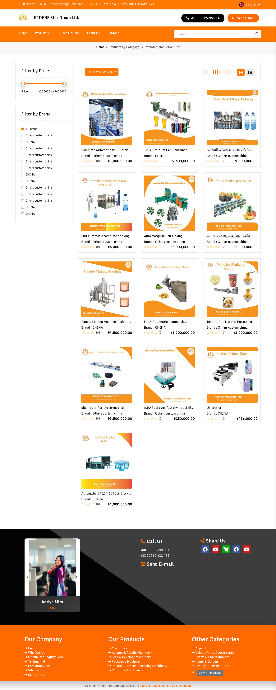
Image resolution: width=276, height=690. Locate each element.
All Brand (31, 129)
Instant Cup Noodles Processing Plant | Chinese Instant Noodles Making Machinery (229, 321)
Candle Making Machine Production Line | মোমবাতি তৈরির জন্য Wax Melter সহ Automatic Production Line (106, 321)
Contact (113, 33)
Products (42, 33)
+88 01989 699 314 (31, 4)
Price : (25, 91)
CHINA (30, 142)
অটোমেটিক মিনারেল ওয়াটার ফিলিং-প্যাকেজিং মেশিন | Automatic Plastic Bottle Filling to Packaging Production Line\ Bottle (231, 150)
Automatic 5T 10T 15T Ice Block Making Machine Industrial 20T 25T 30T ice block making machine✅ (104, 493)
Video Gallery (69, 33)
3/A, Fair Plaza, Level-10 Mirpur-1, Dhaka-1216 (121, 4)
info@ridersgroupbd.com (67, 4)
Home (23, 33)
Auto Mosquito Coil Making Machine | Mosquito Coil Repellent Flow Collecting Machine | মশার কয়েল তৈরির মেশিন (168, 235)
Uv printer (214, 407)
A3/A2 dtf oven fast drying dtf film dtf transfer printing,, (169, 407)
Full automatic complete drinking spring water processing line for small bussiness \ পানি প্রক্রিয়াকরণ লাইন (105, 235)
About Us (93, 33)
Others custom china (38, 135)
